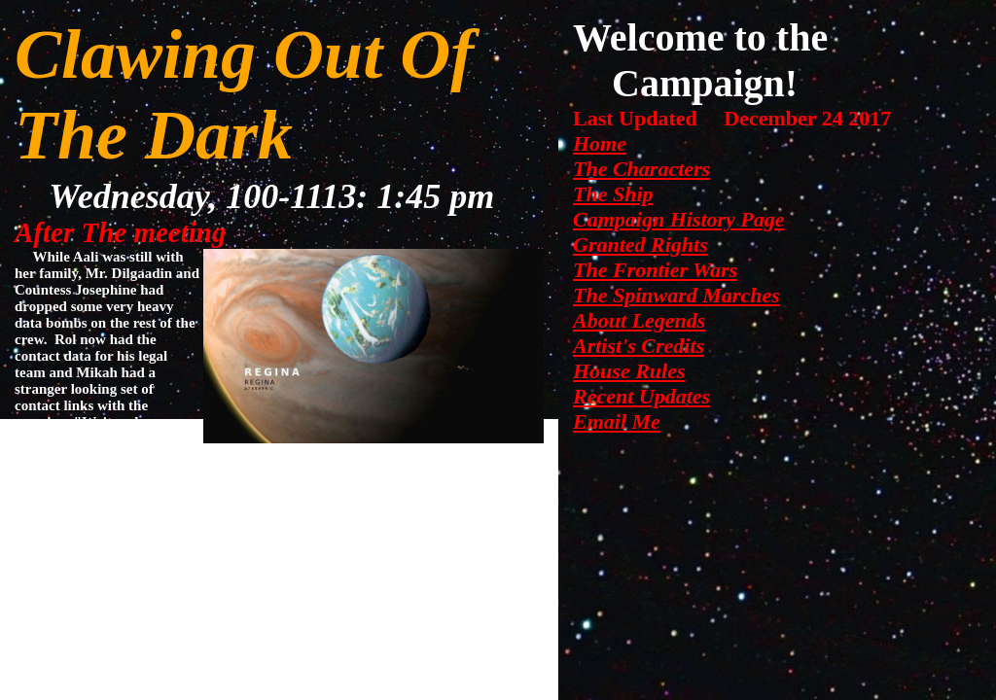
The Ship (613, 194)
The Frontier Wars (655, 270)
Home (599, 143)
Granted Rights (640, 244)
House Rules (629, 371)
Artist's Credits (638, 345)
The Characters (641, 169)
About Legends (639, 320)
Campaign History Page (679, 219)
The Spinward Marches (676, 295)
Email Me (616, 421)
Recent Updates (641, 396)
